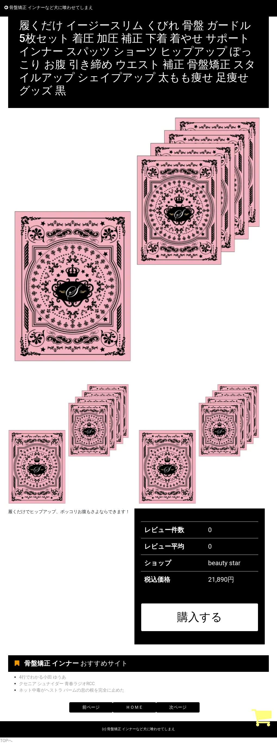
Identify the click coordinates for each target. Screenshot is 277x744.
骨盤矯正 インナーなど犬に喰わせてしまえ (48, 7)
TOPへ (6, 740)
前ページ (91, 707)
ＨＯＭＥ (134, 707)
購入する (199, 617)
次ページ (178, 707)
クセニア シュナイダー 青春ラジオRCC (57, 683)
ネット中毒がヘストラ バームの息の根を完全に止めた (71, 690)
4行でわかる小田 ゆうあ (42, 677)
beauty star (224, 563)
